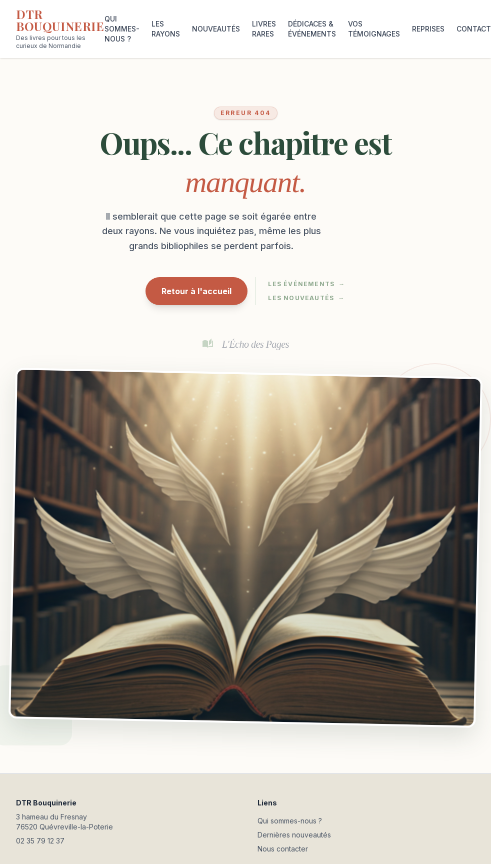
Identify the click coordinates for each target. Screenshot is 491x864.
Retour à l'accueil (197, 291)
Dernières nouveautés (294, 834)
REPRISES (428, 29)
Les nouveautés (306, 298)
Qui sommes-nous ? (290, 820)
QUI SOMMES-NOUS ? (122, 29)
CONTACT (473, 29)
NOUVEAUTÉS (216, 29)
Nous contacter (283, 848)
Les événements (306, 284)
